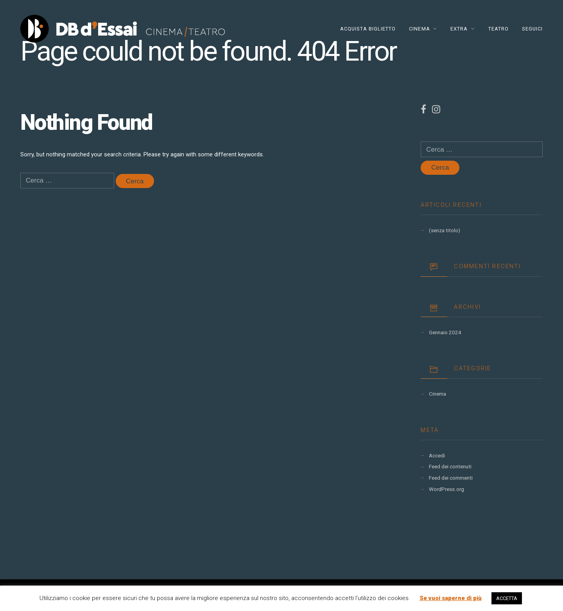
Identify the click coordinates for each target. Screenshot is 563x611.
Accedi (437, 456)
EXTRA (459, 29)
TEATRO (498, 29)
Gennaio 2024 (445, 332)
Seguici (532, 29)
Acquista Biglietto (368, 29)
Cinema (437, 394)
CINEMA (419, 29)
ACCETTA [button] (506, 598)
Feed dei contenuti (450, 466)
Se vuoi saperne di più (451, 598)
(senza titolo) (444, 230)
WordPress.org (446, 489)
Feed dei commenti (451, 478)
